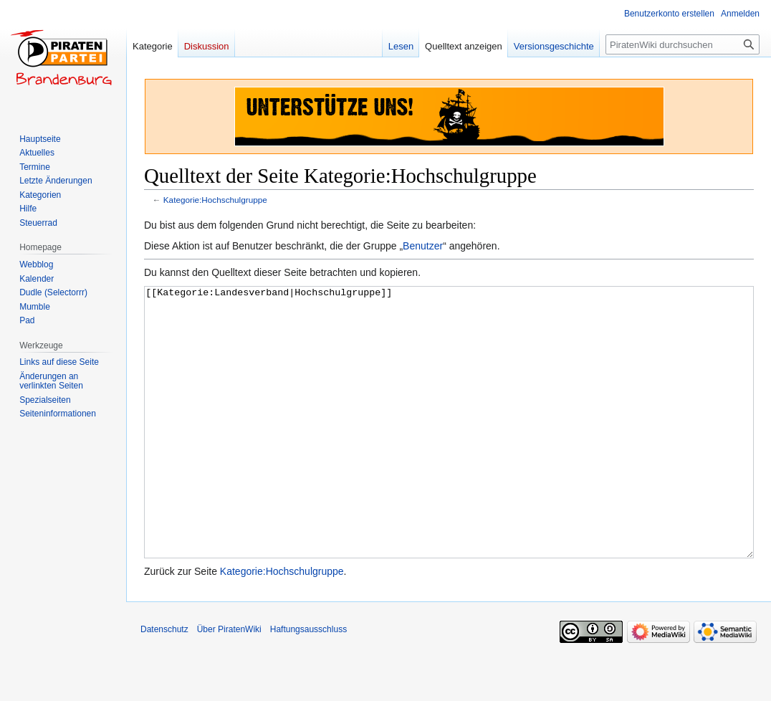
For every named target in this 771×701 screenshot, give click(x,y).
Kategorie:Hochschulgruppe (215, 199)
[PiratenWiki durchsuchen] (682, 44)
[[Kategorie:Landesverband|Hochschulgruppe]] (449, 449)
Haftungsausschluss (308, 683)
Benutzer (423, 246)
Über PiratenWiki (229, 683)
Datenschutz (164, 683)
